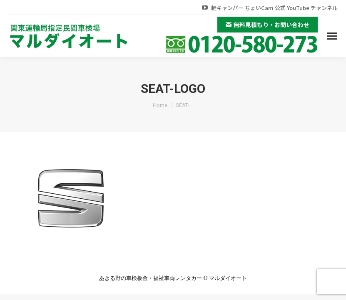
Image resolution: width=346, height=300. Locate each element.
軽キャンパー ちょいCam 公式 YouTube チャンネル (269, 8)
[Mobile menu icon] (332, 36)
